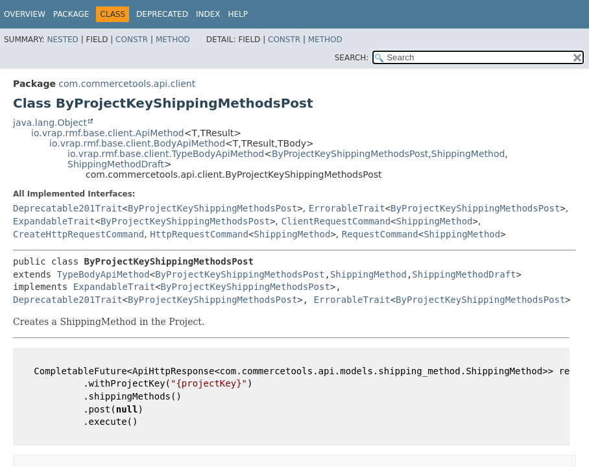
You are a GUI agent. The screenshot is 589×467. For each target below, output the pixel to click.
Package (71, 14)
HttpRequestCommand (199, 234)
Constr (131, 39)
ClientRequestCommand (336, 221)
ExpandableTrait (54, 221)
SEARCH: (352, 57)
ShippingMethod (468, 154)
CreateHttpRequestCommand (78, 234)
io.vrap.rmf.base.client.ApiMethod (107, 133)
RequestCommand (380, 234)
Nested (62, 39)
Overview (24, 14)
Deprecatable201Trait (68, 208)
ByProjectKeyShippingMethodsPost (350, 154)
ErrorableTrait (347, 208)
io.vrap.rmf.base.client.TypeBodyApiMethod (165, 154)
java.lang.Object (50, 122)
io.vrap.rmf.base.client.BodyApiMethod (137, 143)
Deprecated (162, 14)
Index (208, 14)
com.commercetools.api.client (126, 83)
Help (238, 14)
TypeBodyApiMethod (102, 274)
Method (173, 39)
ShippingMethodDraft (115, 164)
